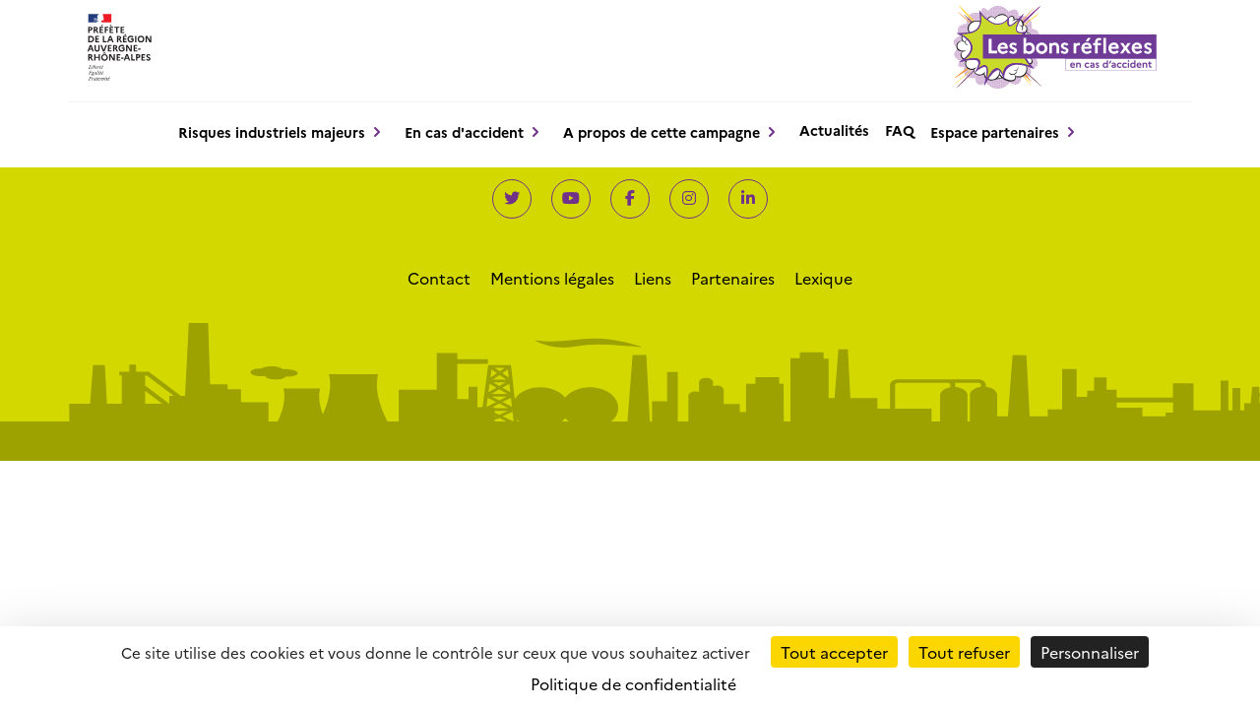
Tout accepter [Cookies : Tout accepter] (834, 652)
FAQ (899, 130)
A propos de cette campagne (661, 132)
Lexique (823, 278)
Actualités (834, 130)
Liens (652, 278)
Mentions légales (552, 278)
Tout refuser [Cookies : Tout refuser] (964, 652)
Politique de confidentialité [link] (633, 683)
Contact (439, 278)
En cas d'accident (464, 132)
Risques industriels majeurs (271, 132)
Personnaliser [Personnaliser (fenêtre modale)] (1089, 652)
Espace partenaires (994, 132)
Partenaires (733, 278)
